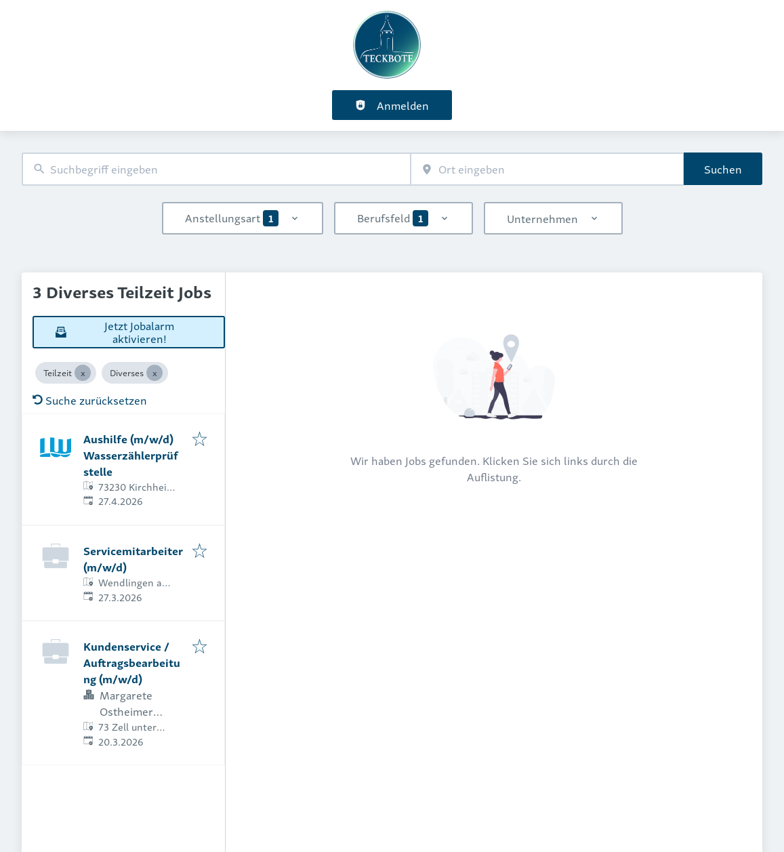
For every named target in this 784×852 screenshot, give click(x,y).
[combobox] (216, 169)
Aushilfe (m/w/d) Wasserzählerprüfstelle (130, 455)
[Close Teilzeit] (83, 373)
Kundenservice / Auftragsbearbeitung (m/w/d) (131, 662)
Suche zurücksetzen (90, 400)
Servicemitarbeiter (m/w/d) (133, 558)
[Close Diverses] (154, 373)
